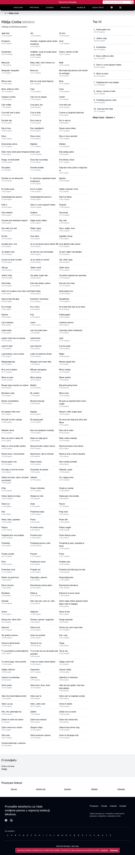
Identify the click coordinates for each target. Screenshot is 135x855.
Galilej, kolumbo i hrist (68, 189)
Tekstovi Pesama (68, 2)
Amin (61, 41)
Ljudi (61, 338)
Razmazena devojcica (68, 585)
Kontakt (122, 806)
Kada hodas (35, 291)
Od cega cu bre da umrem (12, 470)
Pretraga (34, 7)
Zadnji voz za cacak (67, 712)
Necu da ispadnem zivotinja (42, 430)
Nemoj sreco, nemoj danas (12, 454)
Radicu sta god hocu (10, 577)
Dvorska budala (37, 168)
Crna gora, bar (36, 105)
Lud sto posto (65, 346)
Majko (61, 354)
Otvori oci (5, 504)
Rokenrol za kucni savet (69, 593)
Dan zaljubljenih (37, 128)
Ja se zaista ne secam (39, 260)
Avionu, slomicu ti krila (68, 52)
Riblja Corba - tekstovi (103, 118)
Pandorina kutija (37, 512)
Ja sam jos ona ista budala (41, 252)
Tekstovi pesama (96, 814)
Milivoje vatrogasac (38, 370)
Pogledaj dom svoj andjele (12, 535)
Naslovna (18, 7)
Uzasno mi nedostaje (10, 677)
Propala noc (35, 570)
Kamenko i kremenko (39, 299)
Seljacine (34, 612)
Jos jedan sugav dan (39, 275)
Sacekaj (4, 601)
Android (113, 806)
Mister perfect (65, 377)
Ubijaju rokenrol (8, 670)
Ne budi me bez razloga (11, 420)
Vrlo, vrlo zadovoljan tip (11, 712)
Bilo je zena (6, 81)
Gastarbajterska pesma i (11, 197)
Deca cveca (35, 136)
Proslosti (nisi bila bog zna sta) (72, 570)
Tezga (61, 643)
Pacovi (62, 504)
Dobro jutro (35, 152)
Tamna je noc (36, 643)
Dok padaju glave (66, 152)
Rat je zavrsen (7, 585)
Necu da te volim (66, 430)
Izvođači (50, 7)
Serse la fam (64, 612)
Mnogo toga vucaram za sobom (14, 385)
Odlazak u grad (65, 470)
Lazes (32, 322)
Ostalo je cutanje (66, 488)
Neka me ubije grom (38, 438)
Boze (61, 81)
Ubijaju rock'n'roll (66, 662)
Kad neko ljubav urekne (40, 283)
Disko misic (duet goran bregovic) (15, 152)
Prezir (61, 554)
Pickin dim (63, 520)
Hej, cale (63, 220)
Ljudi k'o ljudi (6, 346)
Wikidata (94, 789)
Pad (3, 512)
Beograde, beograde (10, 70)
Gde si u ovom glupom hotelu (42, 205)
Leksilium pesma (66, 322)
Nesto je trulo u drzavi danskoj (72, 454)
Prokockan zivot (8, 570)
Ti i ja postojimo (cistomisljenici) (14, 651)
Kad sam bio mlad (67, 283)
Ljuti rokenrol (35, 346)
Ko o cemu (34, 307)
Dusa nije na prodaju (39, 160)
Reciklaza (5, 593)
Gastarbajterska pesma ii (41, 197)
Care (32, 89)
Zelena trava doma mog (69, 727)
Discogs (14, 789)
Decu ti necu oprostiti (68, 136)
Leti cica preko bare (38, 330)
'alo (31, 33)
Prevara (33, 554)
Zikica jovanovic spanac (40, 735)
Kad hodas (6, 283)
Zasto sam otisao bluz (68, 720)
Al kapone (5, 41)
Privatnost (94, 806)
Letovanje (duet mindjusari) (70, 330)
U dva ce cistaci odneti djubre (42, 662)
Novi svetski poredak (68, 462)
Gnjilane (33, 213)
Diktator (62, 144)
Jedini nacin (64, 268)
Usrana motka (65, 670)
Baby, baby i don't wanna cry (42, 63)
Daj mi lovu (6, 128)
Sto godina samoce (9, 635)
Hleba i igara (35, 228)
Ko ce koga (6, 307)
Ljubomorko (35, 338)
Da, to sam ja (64, 120)
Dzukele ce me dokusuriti (12, 178)
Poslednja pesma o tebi (40, 543)
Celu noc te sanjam (38, 97)
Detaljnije (104, 850)
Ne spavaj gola (36, 420)
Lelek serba (6, 330)
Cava (61, 89)
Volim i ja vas (7, 704)
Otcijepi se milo (36, 496)
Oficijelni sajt (41, 789)
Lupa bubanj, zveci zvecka (12, 354)
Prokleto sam (64, 562)
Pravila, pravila (7, 554)
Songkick (67, 789)
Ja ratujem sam (8, 252)
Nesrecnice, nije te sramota (42, 454)
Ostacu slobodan (37, 488)
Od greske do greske (39, 470)
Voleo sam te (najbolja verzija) (72, 696)
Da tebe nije (6, 120)
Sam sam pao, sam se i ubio (42, 601)
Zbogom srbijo (36, 727)
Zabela (33, 712)
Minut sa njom (7, 377)
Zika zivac (5, 735)
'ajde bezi (5, 33)
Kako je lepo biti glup (10, 299)
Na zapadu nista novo (10, 412)
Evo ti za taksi (36, 189)
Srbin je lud (35, 627)
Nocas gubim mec (9, 462)
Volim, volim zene (37, 704)
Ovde (32, 504)
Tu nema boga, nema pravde (13, 662)
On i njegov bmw (66, 477)
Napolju (33, 412)
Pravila (104, 806)
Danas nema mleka (67, 128)
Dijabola (33, 144)
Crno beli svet (65, 105)
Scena (4, 612)
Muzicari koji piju (37, 401)
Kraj (32, 315)
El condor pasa (7, 189)
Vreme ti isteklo (65, 704)
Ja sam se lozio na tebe (11, 260)
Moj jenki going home (68, 385)
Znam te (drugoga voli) (69, 735)
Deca (3, 136)
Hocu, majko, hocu (67, 228)
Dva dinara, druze (66, 160)
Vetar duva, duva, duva (40, 685)
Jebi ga (4, 268)
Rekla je (33, 593)
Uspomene (35, 670)
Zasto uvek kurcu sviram (11, 727)
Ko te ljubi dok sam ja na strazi (72, 307)
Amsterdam (6, 52)
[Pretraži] (132, 2)
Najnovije (65, 7)
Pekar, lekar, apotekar (10, 520)
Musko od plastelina (9, 401)
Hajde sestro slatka (38, 220)
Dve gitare (5, 168)
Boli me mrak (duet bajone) (41, 81)
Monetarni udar (7, 393)
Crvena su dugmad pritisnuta (71, 113)
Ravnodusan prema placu (41, 585)
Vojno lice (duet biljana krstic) (13, 696)
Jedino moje (6, 275)
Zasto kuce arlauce (38, 720)
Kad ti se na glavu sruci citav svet (15, 291)
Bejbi (61, 63)
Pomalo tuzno (36, 535)
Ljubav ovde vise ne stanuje (13, 338)
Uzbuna (33, 677)
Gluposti (62, 205)
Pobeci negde (65, 527)
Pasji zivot (63, 512)
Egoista (62, 178)
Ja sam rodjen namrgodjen (70, 252)
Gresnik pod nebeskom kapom (14, 220)
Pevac (33, 520)
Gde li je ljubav (65, 197)
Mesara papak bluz (67, 362)
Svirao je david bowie (10, 643)
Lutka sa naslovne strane (41, 354)
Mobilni (33, 385)
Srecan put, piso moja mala (70, 627)
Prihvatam (114, 850)
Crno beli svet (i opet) (10, 113)
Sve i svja (63, 635)
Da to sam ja (35, 120)
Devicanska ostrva (9, 144)
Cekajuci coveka (8, 97)
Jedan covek (35, 268)
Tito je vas (63, 651)
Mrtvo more (64, 393)
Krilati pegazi (64, 315)
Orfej (3, 488)
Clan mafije (6, 105)
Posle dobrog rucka (67, 535)
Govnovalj (63, 213)
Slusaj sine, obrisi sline (11, 620)
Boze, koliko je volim (10, 89)
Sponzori (5, 627)
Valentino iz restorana (68, 677)
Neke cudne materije (68, 438)
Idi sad (4, 236)
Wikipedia (121, 789)
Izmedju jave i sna (9, 244)
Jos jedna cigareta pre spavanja (72, 275)
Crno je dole (35, 113)
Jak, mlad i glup (65, 260)
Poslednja (5, 543)
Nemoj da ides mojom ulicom (42, 446)
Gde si (4, 205)
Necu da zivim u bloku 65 (12, 438)
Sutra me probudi (37, 635)
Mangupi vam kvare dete (40, 362)
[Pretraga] (116, 2)
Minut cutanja (65, 370)
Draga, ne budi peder (10, 160)
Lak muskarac (7, 322)
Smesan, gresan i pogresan (42, 620)
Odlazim (33, 477)
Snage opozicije (66, 620)
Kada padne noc (66, 291)
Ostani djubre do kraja (10, 496)
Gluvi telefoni (7, 213)
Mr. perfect (34, 393)
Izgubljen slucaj (65, 236)
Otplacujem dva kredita (69, 496)
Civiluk (62, 97)
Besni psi (34, 70)
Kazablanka (64, 299)
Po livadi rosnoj (36, 527)
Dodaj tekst (98, 7)
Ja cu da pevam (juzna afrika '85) (44, 244)
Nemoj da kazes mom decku (71, 446)
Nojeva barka (36, 462)
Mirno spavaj (35, 377)
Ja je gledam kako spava (69, 244)
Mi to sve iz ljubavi (9, 370)
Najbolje (81, 7)
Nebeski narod (7, 430)
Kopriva (4, 315)
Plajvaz (4, 527)
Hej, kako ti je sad (9, 228)
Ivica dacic (34, 236)
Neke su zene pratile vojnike (13, 446)
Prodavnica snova (38, 562)
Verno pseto (6, 685)
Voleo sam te (35, 696)
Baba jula (5, 63)
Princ (3, 562)
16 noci (62, 33)
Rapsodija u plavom (38, 577)
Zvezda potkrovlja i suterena (13, 743)
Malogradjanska (8, 362)
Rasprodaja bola (66, 577)
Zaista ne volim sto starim (12, 720)
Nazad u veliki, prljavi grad (70, 412)
